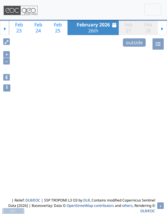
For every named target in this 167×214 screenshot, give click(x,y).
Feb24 (38, 27)
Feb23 (19, 27)
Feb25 (58, 27)
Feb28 (148, 27)
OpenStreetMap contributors (90, 205)
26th (97, 27)
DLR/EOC (32, 200)
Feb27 (129, 27)
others (127, 205)
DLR (86, 200)
